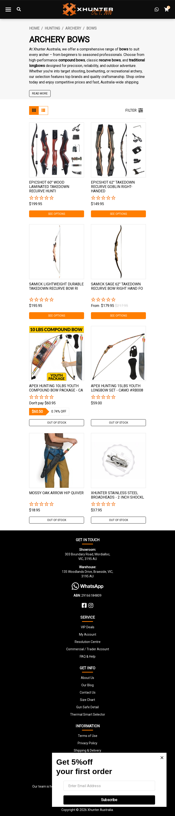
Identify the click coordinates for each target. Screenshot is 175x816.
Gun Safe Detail (87, 707)
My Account (87, 634)
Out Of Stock (56, 422)
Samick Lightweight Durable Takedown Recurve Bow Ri (56, 286)
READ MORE (40, 93)
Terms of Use (87, 736)
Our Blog (87, 685)
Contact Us (88, 692)
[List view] (43, 110)
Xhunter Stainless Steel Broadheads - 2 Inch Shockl (117, 495)
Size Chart (87, 700)
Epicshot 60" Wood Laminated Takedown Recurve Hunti (49, 186)
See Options (56, 213)
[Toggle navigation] (8, 9)
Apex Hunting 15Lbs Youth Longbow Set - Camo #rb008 (117, 388)
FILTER (134, 110)
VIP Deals (87, 627)
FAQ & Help (88, 656)
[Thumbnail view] (34, 110)
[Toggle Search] (18, 9)
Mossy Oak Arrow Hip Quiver (56, 493)
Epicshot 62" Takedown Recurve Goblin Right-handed (113, 186)
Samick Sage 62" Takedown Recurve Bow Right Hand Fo (117, 286)
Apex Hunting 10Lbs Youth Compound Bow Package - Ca (56, 388)
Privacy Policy (87, 743)
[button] (56, 198)
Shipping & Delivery (87, 750)
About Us (87, 678)
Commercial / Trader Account (87, 649)
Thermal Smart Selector (87, 714)
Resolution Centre (88, 642)
